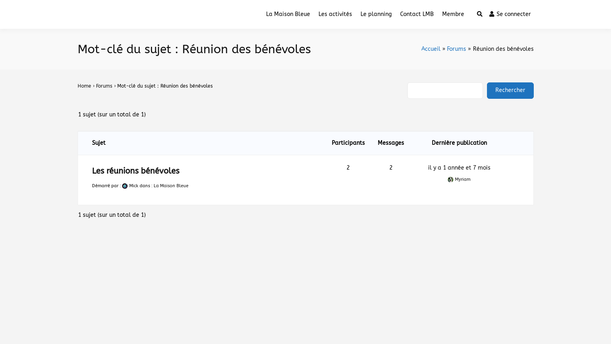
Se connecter (510, 14)
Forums (104, 86)
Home (84, 86)
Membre (453, 14)
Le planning (376, 14)
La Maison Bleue (288, 14)
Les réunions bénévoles (135, 171)
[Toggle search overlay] (480, 14)
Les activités (335, 14)
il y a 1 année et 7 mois (459, 167)
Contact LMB (417, 14)
